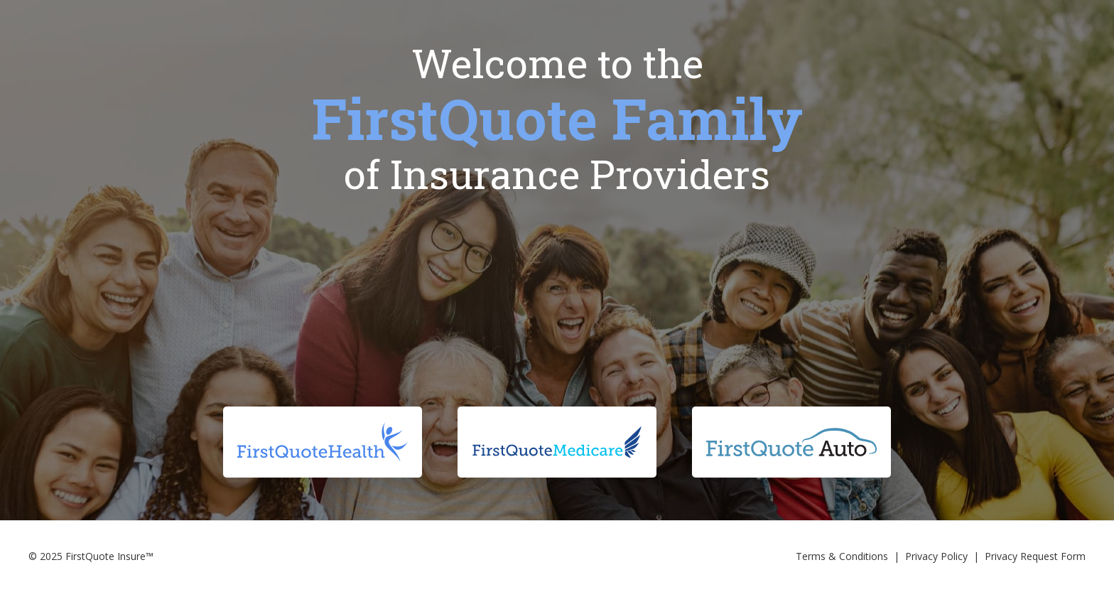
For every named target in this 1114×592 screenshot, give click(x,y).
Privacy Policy (936, 556)
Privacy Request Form (1035, 556)
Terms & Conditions (842, 556)
